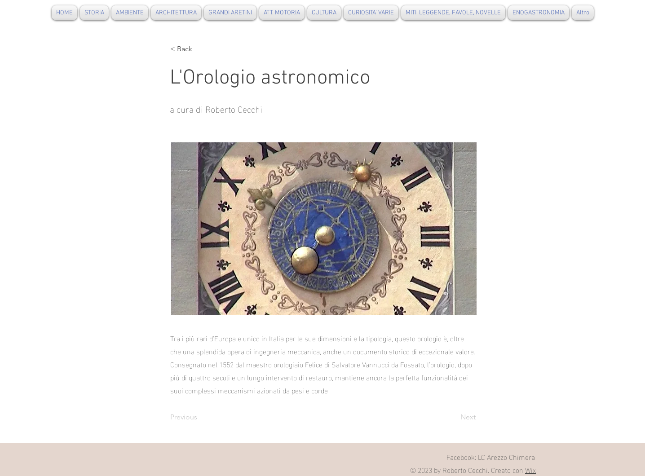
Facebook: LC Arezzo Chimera (490, 456)
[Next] (453, 417)
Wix (530, 469)
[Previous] (200, 417)
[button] (200, 49)
